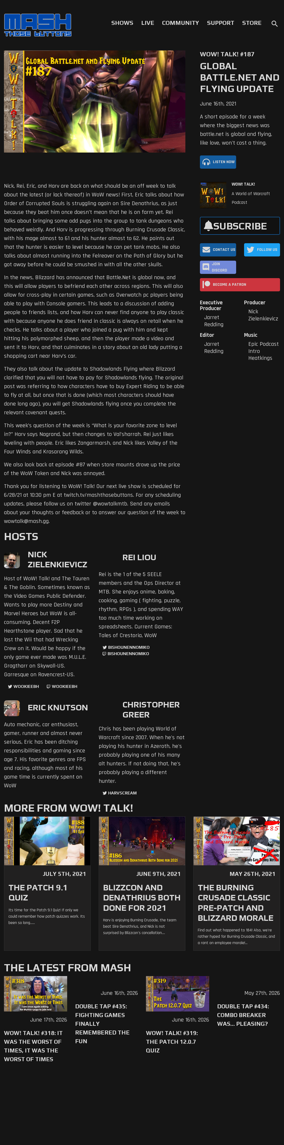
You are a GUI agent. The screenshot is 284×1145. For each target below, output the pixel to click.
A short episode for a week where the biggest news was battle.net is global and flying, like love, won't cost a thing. (236, 130)
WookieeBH (26, 686)
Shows (122, 22)
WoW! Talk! (243, 184)
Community (180, 22)
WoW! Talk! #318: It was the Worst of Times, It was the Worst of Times (33, 1046)
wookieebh (64, 686)
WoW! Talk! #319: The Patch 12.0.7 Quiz (172, 1041)
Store (252, 22)
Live (147, 22)
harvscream (122, 792)
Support (220, 22)
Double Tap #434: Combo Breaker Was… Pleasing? (243, 1015)
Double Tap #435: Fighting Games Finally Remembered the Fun (102, 1024)
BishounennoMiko (129, 647)
